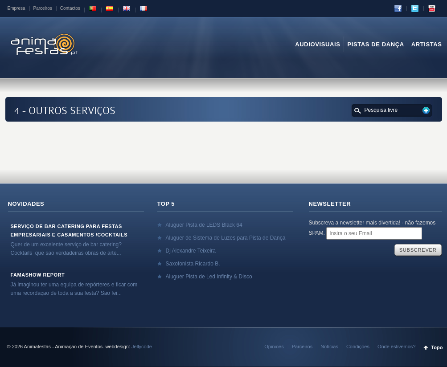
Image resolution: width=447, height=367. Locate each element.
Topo (437, 347)
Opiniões (273, 346)
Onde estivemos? (396, 346)
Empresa (16, 8)
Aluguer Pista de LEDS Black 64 (204, 225)
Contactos (70, 8)
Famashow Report (38, 274)
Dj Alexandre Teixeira (191, 251)
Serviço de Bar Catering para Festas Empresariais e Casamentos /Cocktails (69, 230)
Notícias (329, 346)
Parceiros (42, 8)
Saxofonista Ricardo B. (193, 264)
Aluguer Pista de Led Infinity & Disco (209, 276)
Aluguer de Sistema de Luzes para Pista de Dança (226, 238)
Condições (357, 346)
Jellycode (141, 346)
